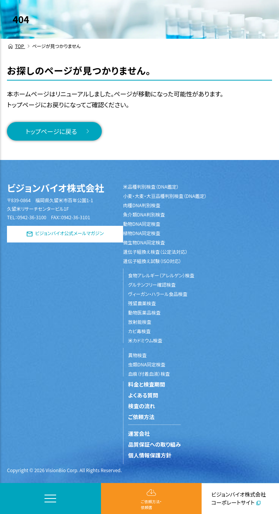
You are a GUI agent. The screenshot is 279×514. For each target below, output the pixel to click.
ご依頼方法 (141, 417)
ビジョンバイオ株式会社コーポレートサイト (238, 498)
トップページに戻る (51, 131)
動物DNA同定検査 (141, 223)
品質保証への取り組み (154, 444)
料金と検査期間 (146, 384)
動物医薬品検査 (144, 312)
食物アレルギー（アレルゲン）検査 (161, 275)
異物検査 (137, 355)
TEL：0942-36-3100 (26, 217)
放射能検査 (139, 321)
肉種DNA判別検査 (141, 205)
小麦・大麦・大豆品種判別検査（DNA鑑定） (165, 196)
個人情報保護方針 (149, 455)
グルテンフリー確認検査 (152, 284)
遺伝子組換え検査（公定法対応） (155, 251)
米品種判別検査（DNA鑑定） (151, 186)
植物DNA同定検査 (141, 233)
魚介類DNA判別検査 (144, 214)
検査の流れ (141, 406)
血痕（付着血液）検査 (149, 373)
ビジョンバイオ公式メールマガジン (69, 233)
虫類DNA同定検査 (146, 364)
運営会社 (139, 433)
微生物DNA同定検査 (144, 242)
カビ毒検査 (139, 331)
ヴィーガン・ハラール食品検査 (157, 294)
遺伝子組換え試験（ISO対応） (152, 261)
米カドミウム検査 (145, 340)
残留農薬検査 (142, 303)
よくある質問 (143, 395)
